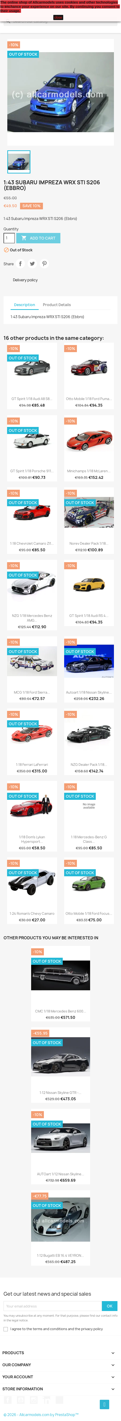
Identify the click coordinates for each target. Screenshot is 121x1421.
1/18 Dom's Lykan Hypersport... (32, 839)
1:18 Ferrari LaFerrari (32, 764)
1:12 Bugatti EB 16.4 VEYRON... (60, 1255)
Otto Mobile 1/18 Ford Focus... (89, 913)
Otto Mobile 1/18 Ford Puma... (89, 398)
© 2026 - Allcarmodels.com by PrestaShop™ (41, 1414)
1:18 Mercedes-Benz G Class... (89, 839)
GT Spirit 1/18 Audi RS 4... (88, 615)
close (58, 17)
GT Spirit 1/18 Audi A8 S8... (32, 398)
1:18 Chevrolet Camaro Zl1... (32, 543)
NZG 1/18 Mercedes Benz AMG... (32, 618)
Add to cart (38, 238)
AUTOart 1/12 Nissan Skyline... (60, 1174)
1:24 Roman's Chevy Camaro (32, 913)
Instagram (34, 1400)
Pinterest (44, 263)
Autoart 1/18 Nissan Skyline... (89, 692)
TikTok (59, 1400)
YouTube (21, 1400)
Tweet (32, 263)
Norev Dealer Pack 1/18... (89, 543)
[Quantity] (9, 238)
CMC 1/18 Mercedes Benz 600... (60, 1011)
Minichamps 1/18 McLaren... (89, 471)
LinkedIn (46, 1400)
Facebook (8, 1400)
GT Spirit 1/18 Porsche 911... (32, 471)
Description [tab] (24, 304)
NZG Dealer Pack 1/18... (89, 764)
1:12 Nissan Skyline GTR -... (60, 1092)
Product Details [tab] (57, 304)
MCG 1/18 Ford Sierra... (32, 692)
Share (20, 263)
